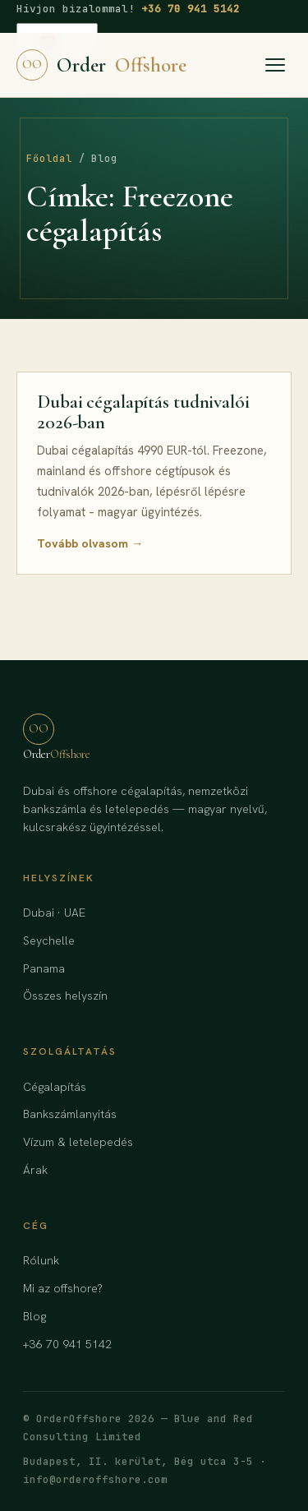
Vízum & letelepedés (78, 1141)
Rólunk (41, 1260)
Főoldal (49, 158)
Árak (35, 1169)
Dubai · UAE (54, 912)
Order (101, 65)
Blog (34, 1316)
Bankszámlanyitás (70, 1114)
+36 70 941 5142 (190, 9)
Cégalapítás (54, 1086)
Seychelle (49, 940)
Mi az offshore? (63, 1288)
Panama (44, 968)
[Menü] (275, 65)
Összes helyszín (65, 995)
